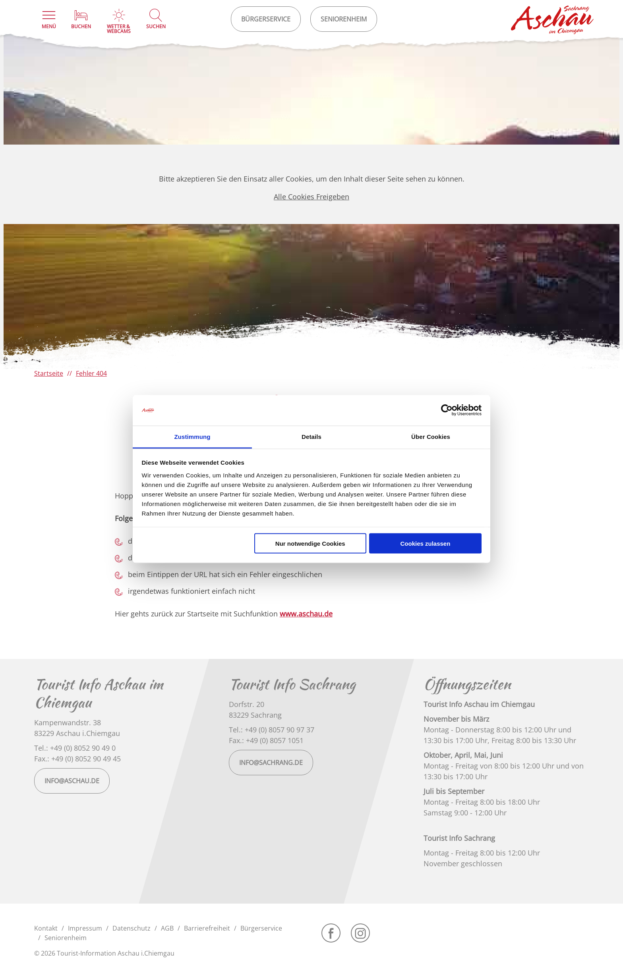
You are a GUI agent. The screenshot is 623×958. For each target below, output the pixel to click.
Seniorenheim (65, 937)
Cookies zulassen (425, 543)
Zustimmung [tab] (192, 436)
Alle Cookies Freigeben (311, 196)
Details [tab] (311, 436)
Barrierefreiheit (207, 928)
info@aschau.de (71, 780)
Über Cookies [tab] (430, 436)
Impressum (85, 928)
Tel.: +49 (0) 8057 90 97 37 (271, 729)
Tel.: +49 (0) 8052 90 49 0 (75, 748)
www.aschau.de (306, 613)
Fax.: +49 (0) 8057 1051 (266, 740)
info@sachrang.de (271, 762)
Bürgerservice (261, 928)
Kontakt (46, 928)
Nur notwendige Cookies (310, 543)
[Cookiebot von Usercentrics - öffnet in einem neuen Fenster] (447, 410)
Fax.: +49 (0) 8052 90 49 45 (77, 758)
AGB (167, 928)
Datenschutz (131, 928)
